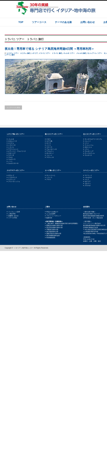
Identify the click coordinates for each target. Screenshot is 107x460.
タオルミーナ (12, 141)
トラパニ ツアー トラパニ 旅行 (50, 53)
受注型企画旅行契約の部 (54, 227)
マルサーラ (11, 159)
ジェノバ (87, 141)
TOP (20, 22)
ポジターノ (49, 153)
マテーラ (48, 147)
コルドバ (87, 183)
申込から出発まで (51, 212)
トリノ (86, 143)
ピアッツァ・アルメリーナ (16, 151)
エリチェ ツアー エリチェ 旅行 (18, 53)
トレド (86, 179)
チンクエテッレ (89, 153)
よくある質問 (50, 214)
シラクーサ (11, 145)
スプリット (11, 179)
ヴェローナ (87, 155)
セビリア (87, 181)
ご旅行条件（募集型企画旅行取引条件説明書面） (62, 223)
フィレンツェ (88, 145)
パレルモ (10, 139)
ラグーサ (10, 155)
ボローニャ (87, 147)
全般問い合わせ (13, 216)
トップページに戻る (13, 107)
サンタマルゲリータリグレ (92, 139)
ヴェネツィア (88, 151)
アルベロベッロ (51, 149)
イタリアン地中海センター (23, 248)
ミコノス (48, 177)
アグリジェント (13, 149)
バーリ (48, 145)
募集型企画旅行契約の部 (54, 225)
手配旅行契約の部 (51, 229)
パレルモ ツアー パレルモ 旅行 (74, 53)
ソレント (48, 155)
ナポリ (48, 139)
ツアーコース (39, 22)
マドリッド (87, 175)
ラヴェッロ (49, 157)
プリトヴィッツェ (13, 181)
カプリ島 (48, 141)
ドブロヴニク (12, 177)
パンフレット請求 (13, 212)
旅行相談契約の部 (51, 231)
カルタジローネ (13, 163)
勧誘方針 (48, 218)
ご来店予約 (11, 214)
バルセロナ (87, 177)
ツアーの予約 (12, 218)
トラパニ (10, 147)
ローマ (48, 143)
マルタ (10, 157)
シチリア (34, 53)
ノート (10, 161)
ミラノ (86, 149)
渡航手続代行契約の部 (53, 233)
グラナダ (87, 185)
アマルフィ (49, 151)
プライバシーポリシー (53, 216)
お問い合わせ (87, 22)
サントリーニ (50, 175)
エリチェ (10, 143)
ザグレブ (10, 175)
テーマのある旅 (63, 22)
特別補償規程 (50, 237)
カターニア (11, 153)
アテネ (48, 179)
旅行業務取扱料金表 (52, 235)
